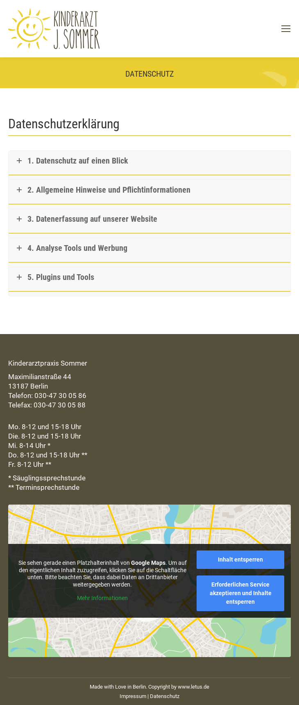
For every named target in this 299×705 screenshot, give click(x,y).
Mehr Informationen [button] (102, 598)
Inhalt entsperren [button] (240, 559)
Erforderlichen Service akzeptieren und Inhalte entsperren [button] (241, 593)
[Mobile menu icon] (286, 29)
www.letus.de (193, 687)
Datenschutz (164, 696)
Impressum (133, 696)
